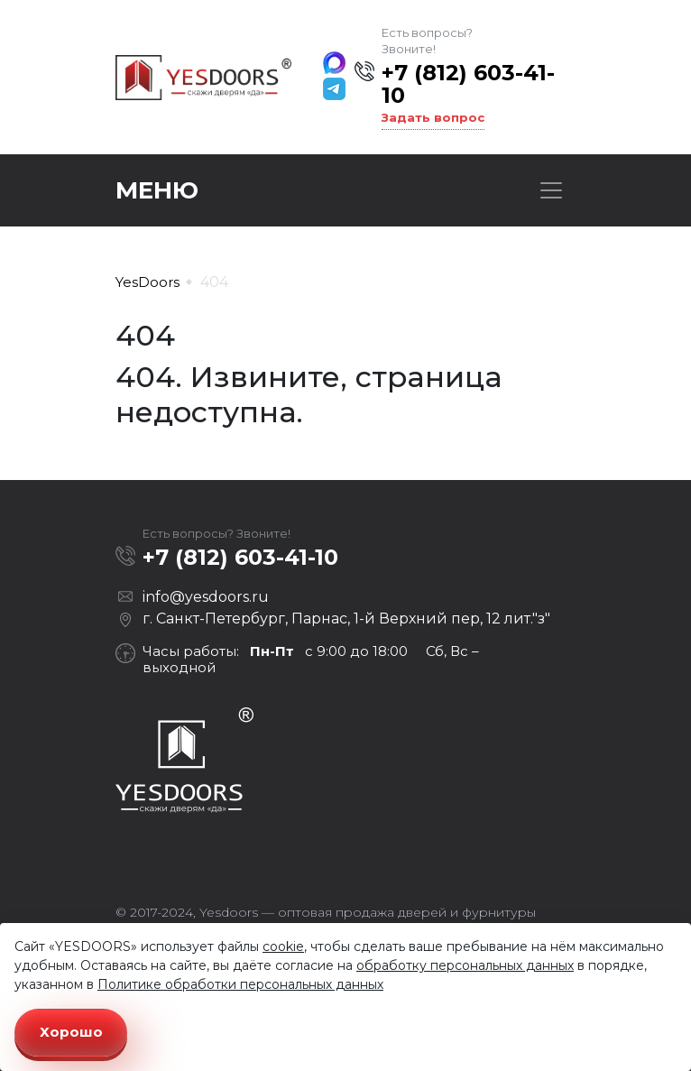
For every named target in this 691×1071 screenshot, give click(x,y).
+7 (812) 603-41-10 (468, 83)
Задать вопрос (433, 117)
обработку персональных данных (465, 965)
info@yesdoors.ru (206, 596)
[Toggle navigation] (551, 190)
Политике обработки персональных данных (240, 984)
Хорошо (71, 1031)
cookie (283, 946)
